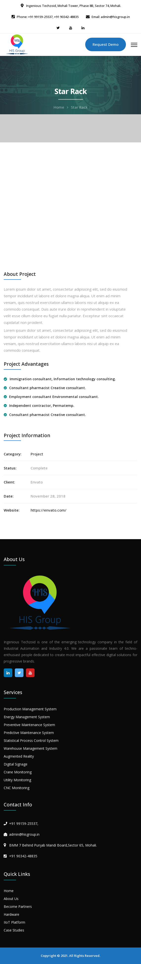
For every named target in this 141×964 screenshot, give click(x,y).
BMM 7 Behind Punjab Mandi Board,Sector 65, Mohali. (53, 845)
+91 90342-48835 (23, 856)
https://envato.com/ (48, 510)
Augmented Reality (19, 756)
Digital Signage (15, 764)
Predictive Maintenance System (29, 732)
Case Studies (14, 930)
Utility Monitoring (17, 780)
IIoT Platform (14, 922)
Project (37, 453)
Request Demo (106, 44)
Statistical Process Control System (31, 740)
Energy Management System (27, 717)
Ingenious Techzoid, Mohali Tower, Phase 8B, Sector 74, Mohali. (73, 5)
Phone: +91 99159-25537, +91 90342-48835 (48, 17)
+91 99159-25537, (23, 823)
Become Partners (18, 906)
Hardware (11, 914)
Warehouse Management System (30, 748)
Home (59, 107)
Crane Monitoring (18, 772)
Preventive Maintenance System (29, 724)
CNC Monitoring (16, 787)
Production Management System (30, 709)
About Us (11, 898)
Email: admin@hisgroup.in (111, 17)
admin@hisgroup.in (24, 834)
